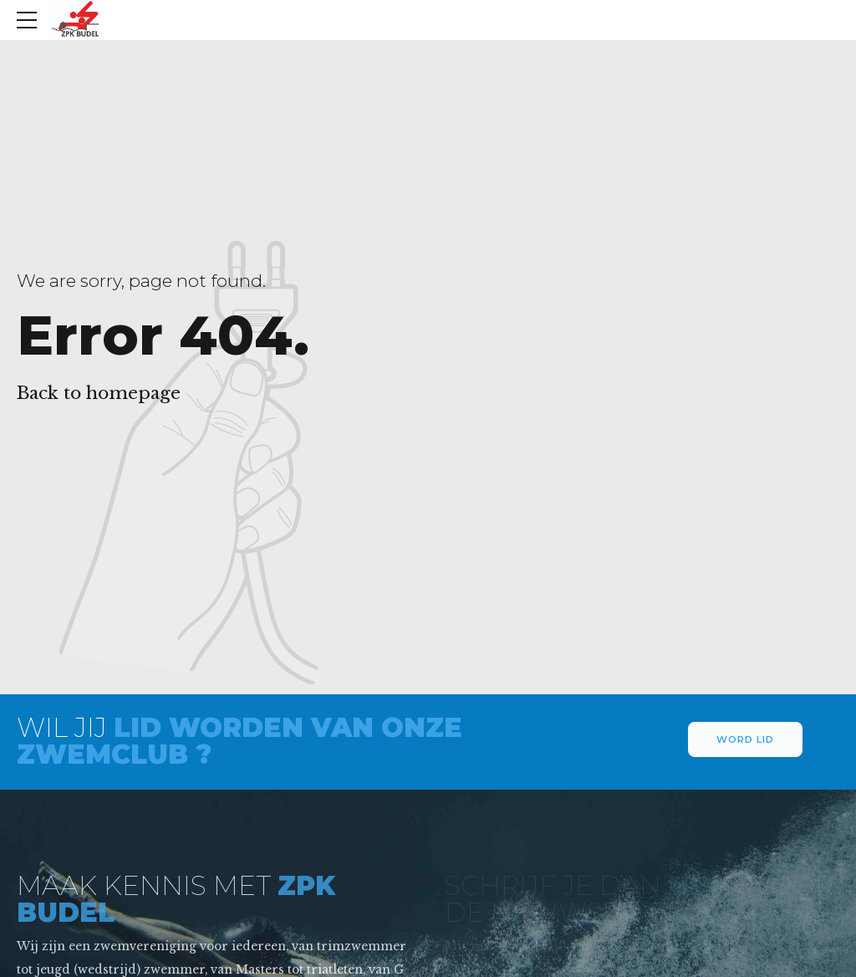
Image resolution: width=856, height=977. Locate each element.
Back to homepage (99, 393)
